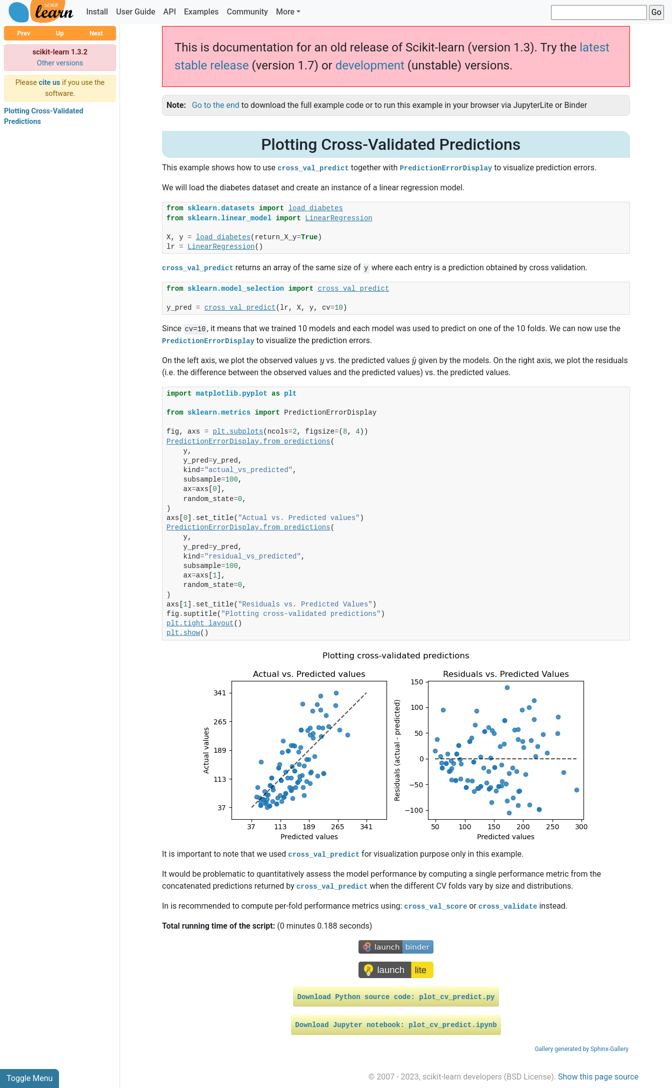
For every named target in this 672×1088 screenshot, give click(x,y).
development (370, 65)
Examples (201, 11)
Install (97, 11)
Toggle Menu (29, 1078)
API (170, 11)
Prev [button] (23, 33)
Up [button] (60, 33)
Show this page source (598, 1077)
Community (247, 11)
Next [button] (96, 33)
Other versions (60, 63)
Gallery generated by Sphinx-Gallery (581, 1049)
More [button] (285, 11)
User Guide (135, 11)
